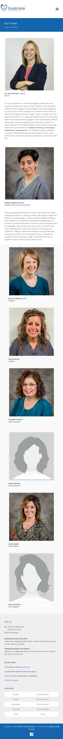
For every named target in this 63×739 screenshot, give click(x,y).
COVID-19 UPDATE (12, 680)
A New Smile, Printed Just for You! (17, 667)
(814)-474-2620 (12, 633)
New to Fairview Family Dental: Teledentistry (21, 676)
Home (6, 27)
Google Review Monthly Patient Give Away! (20, 671)
